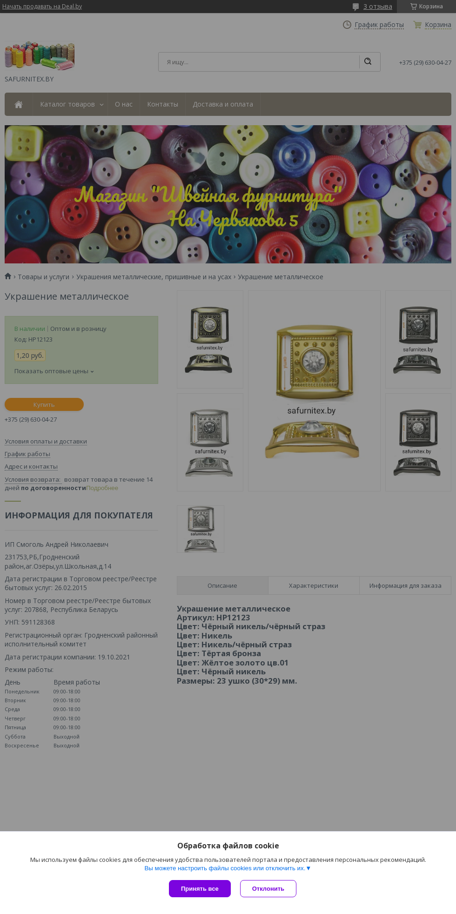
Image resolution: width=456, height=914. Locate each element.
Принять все (200, 888)
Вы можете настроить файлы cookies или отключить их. (224, 868)
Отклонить (268, 888)
